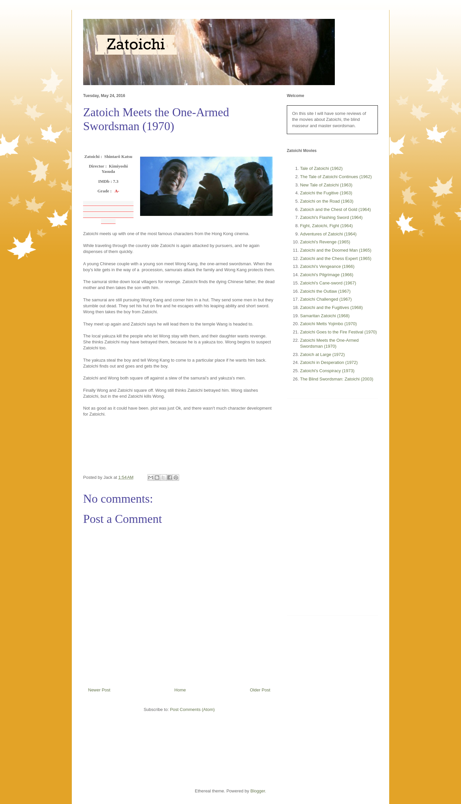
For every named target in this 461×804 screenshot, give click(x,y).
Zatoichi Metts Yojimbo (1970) (328, 323)
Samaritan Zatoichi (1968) (325, 315)
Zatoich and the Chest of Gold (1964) (335, 209)
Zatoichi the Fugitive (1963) (326, 192)
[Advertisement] (336, 509)
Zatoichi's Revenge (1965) (325, 241)
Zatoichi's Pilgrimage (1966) (326, 274)
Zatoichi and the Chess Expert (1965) (335, 258)
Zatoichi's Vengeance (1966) (327, 266)
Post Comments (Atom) (192, 709)
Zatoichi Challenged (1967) (326, 299)
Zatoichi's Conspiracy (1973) (327, 370)
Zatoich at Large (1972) (322, 354)
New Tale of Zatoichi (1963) (326, 184)
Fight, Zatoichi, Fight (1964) (326, 225)
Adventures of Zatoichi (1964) (328, 233)
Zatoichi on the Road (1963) (326, 201)
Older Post (260, 689)
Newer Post (99, 689)
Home (180, 689)
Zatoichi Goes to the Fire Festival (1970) (338, 331)
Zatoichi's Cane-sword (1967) (328, 282)
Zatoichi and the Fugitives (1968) (331, 307)
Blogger (257, 790)
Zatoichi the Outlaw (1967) (325, 291)
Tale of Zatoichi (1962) (321, 168)
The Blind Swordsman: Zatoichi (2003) (336, 379)
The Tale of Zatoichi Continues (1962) (336, 176)
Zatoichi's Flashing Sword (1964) (331, 217)
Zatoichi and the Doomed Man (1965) (335, 250)
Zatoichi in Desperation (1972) (329, 362)
